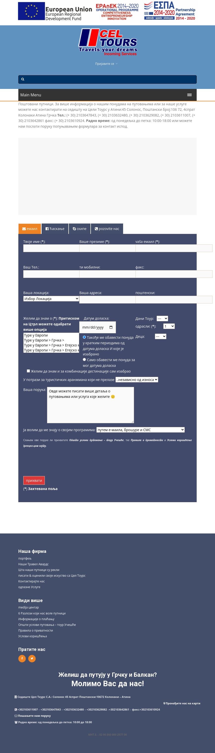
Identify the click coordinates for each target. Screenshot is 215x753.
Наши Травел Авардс (33, 564)
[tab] (30, 229)
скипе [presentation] (79, 228)
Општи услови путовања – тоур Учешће (47, 625)
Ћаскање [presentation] (55, 228)
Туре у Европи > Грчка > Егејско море (51, 345)
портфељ (24, 558)
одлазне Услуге (29, 587)
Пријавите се (104, 64)
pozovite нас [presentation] (107, 228)
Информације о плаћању (36, 619)
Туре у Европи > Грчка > (51, 340)
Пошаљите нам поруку (34, 715)
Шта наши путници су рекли (38, 570)
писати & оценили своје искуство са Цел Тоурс (51, 575)
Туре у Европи (51, 335)
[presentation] (61, 461)
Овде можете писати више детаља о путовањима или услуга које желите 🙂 (90, 405)
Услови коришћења (32, 636)
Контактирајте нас (31, 581)
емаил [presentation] (29, 228)
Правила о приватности (35, 630)
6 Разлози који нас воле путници (42, 613)
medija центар (28, 607)
